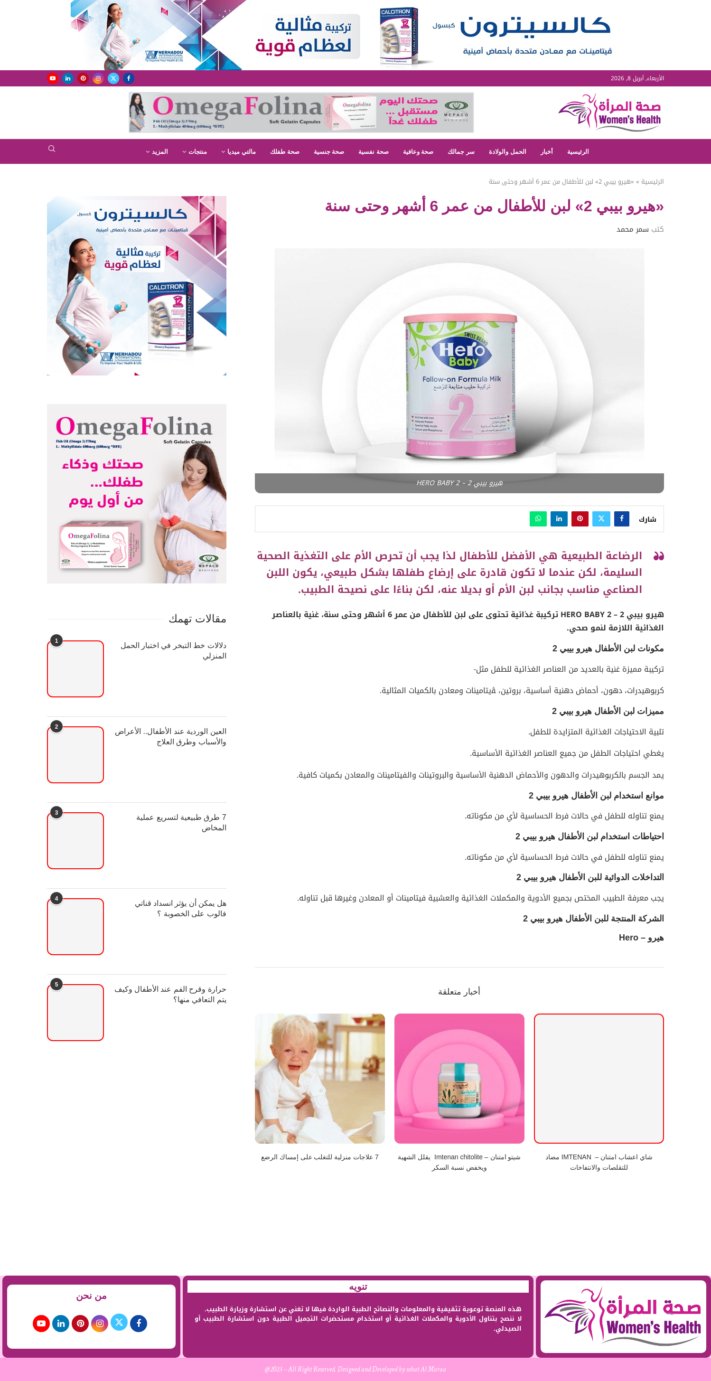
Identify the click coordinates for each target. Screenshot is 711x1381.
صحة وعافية (418, 151)
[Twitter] (113, 78)
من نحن (91, 1295)
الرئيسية (578, 151)
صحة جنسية (329, 151)
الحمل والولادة (507, 151)
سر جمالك (461, 151)
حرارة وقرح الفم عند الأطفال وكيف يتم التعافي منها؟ (170, 994)
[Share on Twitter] (601, 518)
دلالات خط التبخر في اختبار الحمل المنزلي (173, 650)
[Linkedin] (68, 78)
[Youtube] (52, 78)
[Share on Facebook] (621, 518)
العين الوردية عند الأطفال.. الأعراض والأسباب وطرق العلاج (170, 736)
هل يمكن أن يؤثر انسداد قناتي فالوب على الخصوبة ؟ (180, 908)
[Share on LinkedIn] (559, 518)
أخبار (547, 151)
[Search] (51, 151)
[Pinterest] (83, 78)
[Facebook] (128, 78)
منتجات (197, 151)
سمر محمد (633, 229)
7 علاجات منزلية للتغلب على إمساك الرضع (320, 1157)
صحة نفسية (373, 151)
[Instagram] (98, 78)
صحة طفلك (284, 151)
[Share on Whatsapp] (538, 518)
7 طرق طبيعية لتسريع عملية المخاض (181, 822)
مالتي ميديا (241, 151)
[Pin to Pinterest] (580, 518)
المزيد (160, 151)
